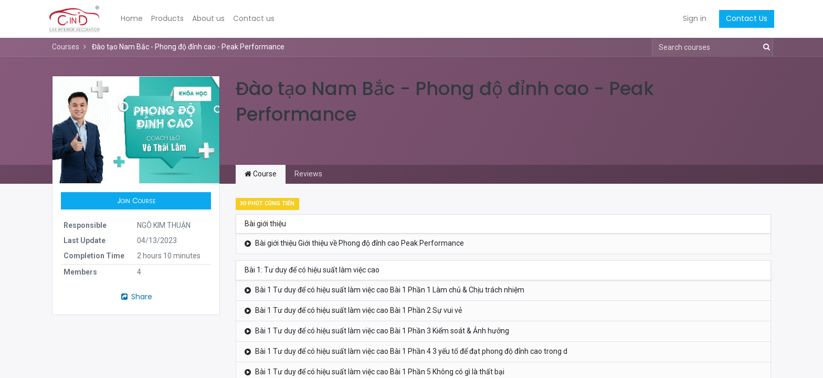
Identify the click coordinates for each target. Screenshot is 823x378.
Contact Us (743, 18)
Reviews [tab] (308, 174)
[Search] (764, 47)
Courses (65, 47)
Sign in (691, 18)
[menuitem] (135, 18)
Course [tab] (261, 174)
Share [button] (136, 296)
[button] (136, 201)
